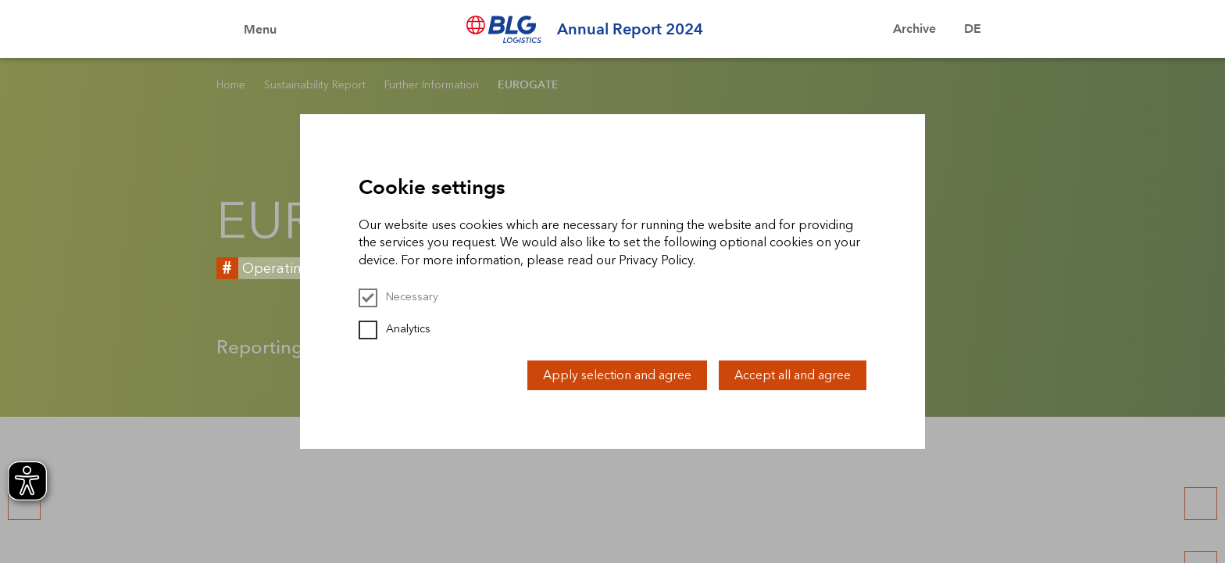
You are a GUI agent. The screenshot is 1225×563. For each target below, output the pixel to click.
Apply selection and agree (617, 375)
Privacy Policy (656, 260)
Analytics (394, 329)
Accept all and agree (792, 375)
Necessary (398, 297)
